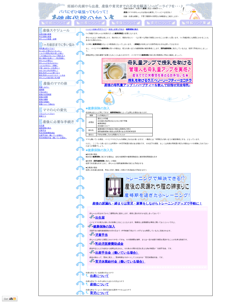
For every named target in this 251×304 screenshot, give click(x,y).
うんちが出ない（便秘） (48, 65)
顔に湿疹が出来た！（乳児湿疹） (52, 58)
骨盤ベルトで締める (47, 104)
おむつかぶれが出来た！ (48, 70)
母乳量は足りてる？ (47, 48)
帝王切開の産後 (45, 36)
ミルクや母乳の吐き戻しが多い (51, 53)
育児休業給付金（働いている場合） (53, 138)
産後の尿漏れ (44, 102)
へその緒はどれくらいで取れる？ (52, 56)
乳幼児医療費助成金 (47, 133)
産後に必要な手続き (116, 29)
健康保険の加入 (45, 128)
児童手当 (42, 130)
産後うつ (42, 116)
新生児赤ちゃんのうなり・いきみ (52, 75)
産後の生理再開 (45, 94)
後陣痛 (41, 90)
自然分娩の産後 (45, 34)
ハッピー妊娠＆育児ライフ (96, 29)
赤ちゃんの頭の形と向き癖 (49, 78)
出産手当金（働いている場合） (51, 135)
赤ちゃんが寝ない (46, 61)
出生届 (41, 125)
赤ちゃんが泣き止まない (48, 63)
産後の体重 (43, 97)
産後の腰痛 (43, 99)
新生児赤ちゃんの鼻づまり (49, 73)
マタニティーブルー (47, 114)
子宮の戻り (43, 92)
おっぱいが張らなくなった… (50, 51)
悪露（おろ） (44, 87)
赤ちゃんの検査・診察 (47, 39)
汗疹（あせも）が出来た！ (49, 68)
